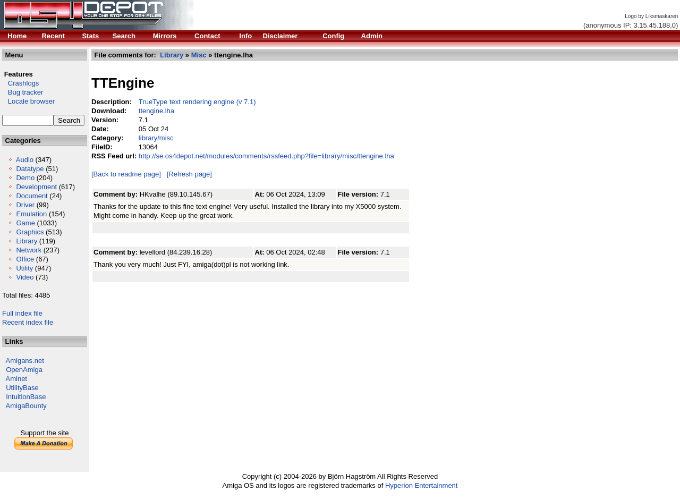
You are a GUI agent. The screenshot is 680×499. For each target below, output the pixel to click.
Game (25, 223)
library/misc (156, 138)
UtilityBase (22, 388)
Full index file (22, 313)
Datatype (30, 169)
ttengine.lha (156, 111)
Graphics (30, 232)
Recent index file (27, 322)
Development (36, 187)
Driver (25, 205)
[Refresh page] (189, 174)
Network (28, 250)
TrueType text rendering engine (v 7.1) (197, 102)
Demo (25, 178)
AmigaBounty (26, 406)
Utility (24, 268)
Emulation (31, 214)
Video (24, 277)
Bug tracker (22, 92)
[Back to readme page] (126, 174)
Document (31, 196)
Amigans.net (25, 361)
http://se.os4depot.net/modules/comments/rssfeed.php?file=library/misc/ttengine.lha (266, 156)
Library (26, 241)
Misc (199, 55)
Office (25, 259)
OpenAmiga (24, 370)
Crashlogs (20, 83)
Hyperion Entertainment (421, 485)
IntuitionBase (26, 397)
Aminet (16, 379)
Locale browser (28, 101)
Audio (24, 160)
